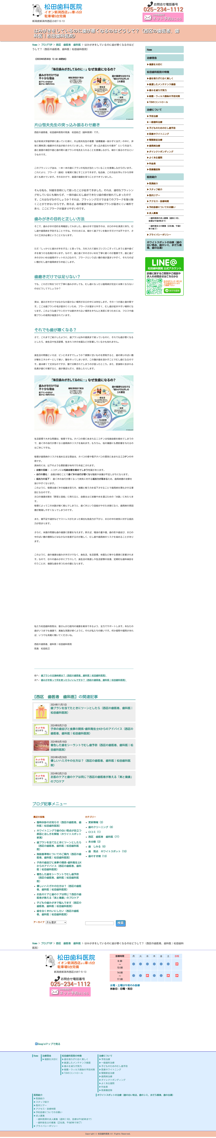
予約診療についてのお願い (162, 207)
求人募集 (153, 213)
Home (149, 49)
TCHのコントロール (158, 102)
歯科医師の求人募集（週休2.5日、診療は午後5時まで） (164, 219)
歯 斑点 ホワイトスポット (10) (107, 851)
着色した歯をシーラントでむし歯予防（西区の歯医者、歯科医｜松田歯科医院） (58, 877)
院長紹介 (153, 183)
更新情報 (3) (95, 822)
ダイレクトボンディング (161, 152)
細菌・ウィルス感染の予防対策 (164, 96)
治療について (154, 109)
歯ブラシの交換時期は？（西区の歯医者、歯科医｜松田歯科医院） (74, 675)
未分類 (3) (94, 841)
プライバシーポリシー (160, 235)
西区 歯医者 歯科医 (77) (103, 837)
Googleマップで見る (47, 1044)
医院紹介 (152, 177)
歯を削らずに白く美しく (161, 78)
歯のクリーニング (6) (100, 827)
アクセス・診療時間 (159, 201)
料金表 (152, 163)
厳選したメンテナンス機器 (162, 84)
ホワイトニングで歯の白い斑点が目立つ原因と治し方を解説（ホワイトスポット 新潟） (60, 834)
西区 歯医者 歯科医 (55, 697)
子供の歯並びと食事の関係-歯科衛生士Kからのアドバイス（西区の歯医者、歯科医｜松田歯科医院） (59, 866)
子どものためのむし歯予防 (162, 128)
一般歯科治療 (155, 122)
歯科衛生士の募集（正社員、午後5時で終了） (164, 227)
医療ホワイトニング (159, 134)
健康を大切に (155, 64)
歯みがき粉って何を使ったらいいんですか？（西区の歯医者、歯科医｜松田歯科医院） (84, 680)
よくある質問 (155, 158)
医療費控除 (154, 169)
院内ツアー (154, 195)
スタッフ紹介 (155, 189)
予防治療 (153, 116)
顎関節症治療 (155, 140)
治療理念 (152, 58)
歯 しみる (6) (97, 846)
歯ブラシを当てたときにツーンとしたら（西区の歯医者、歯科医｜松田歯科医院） (59, 846)
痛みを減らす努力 (158, 90)
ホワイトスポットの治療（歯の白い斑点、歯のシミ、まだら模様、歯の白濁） (164, 245)
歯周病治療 (154, 146)
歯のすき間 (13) (97, 856)
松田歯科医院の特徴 (158, 72)
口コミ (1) (94, 832)
